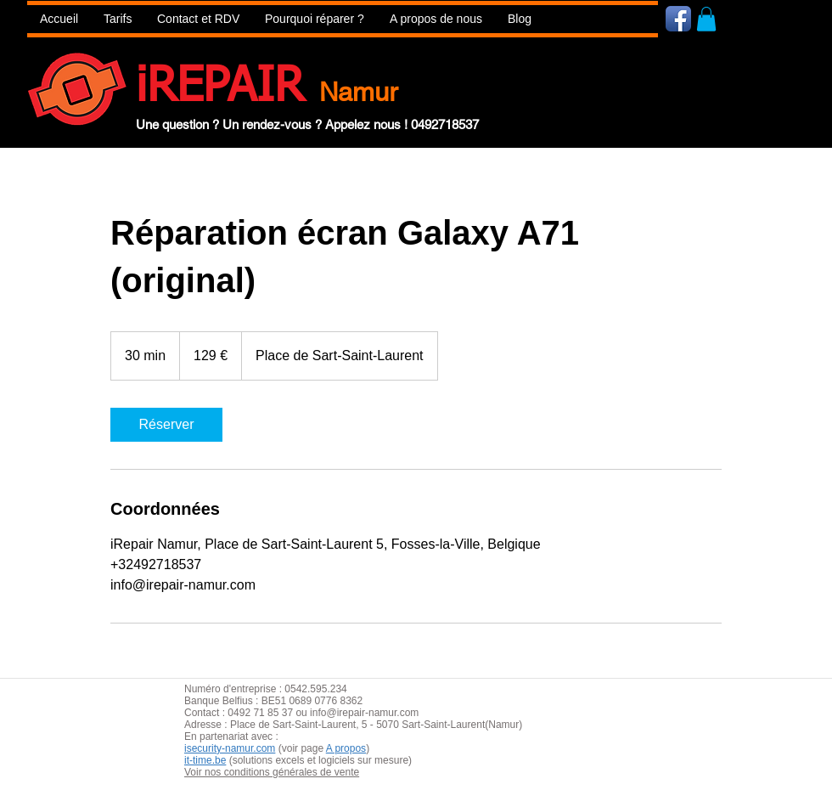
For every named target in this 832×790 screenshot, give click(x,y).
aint (309, 725)
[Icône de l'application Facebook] (678, 18)
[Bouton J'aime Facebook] (779, 17)
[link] (166, 425)
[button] (314, 19)
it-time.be (205, 760)
